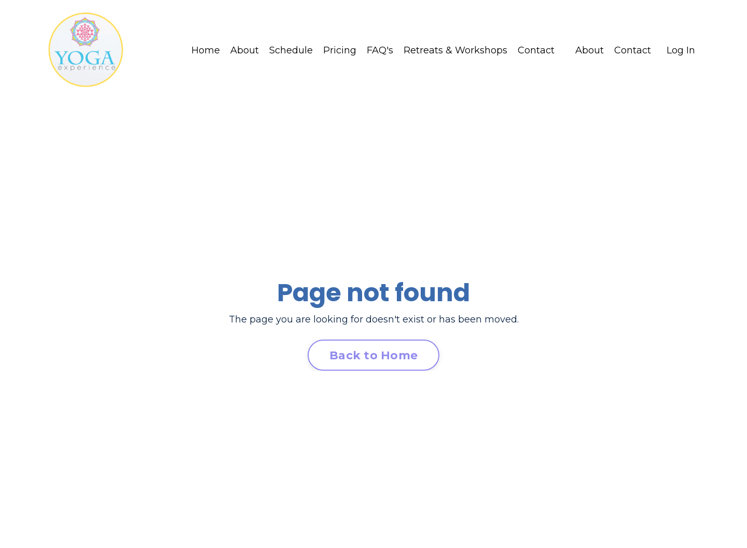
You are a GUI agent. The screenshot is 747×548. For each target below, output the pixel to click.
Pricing (339, 50)
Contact (536, 50)
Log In (681, 50)
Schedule (291, 50)
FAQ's (380, 50)
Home (205, 50)
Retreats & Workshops (455, 50)
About (244, 50)
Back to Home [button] (373, 355)
